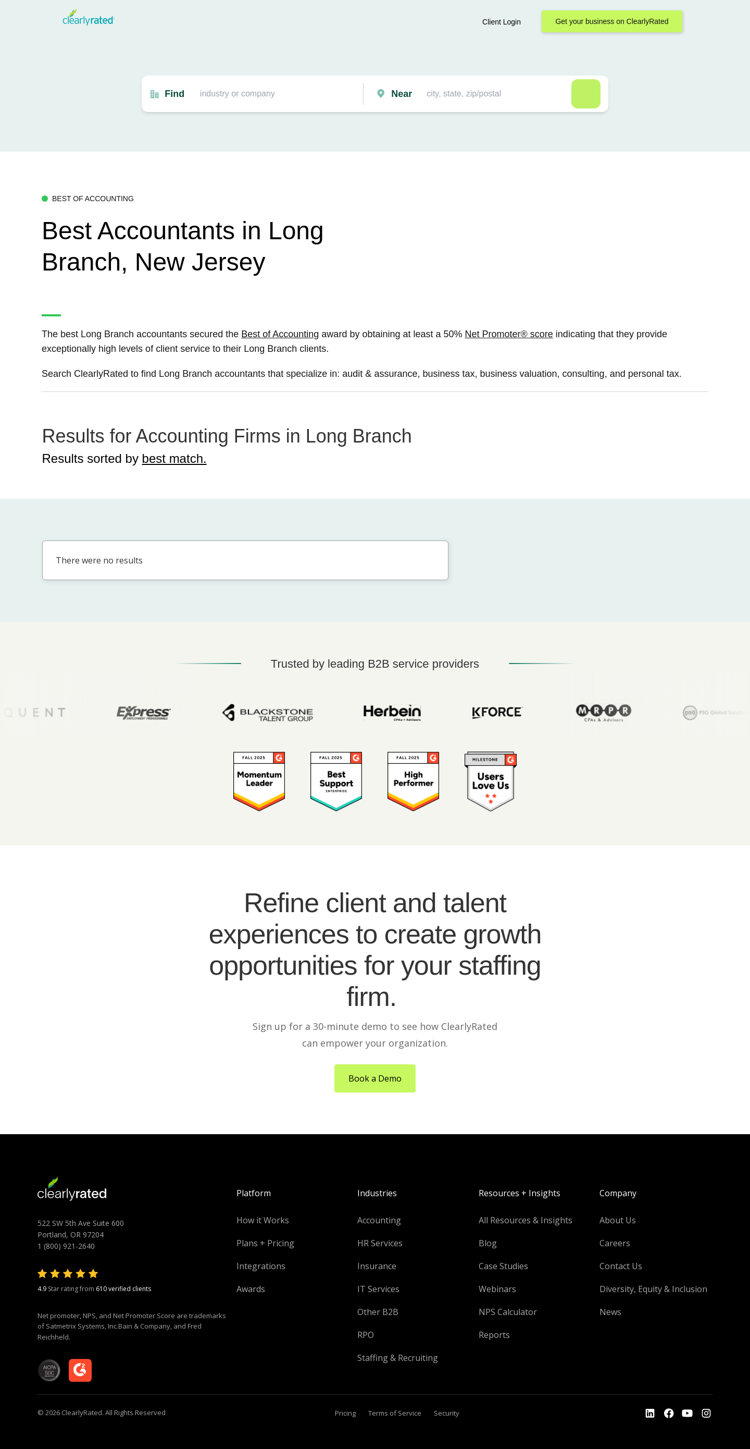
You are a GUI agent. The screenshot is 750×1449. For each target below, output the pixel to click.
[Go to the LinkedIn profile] (650, 1413)
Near (401, 94)
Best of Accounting (280, 334)
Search (586, 93)
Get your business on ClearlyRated (611, 21)
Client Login (501, 22)
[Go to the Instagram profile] (706, 1413)
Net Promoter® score (509, 334)
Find (174, 94)
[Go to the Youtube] (668, 1413)
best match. (174, 458)
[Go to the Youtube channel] (687, 1413)
